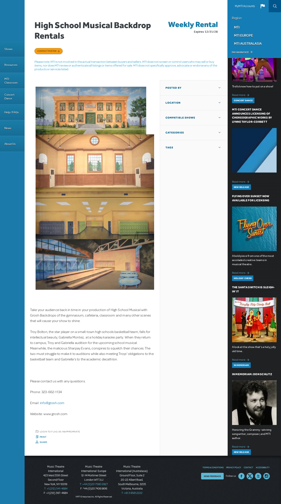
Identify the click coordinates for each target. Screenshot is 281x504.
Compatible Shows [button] (180, 117)
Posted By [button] (174, 87)
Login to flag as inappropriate (60, 431)
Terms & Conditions (212, 467)
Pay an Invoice (240, 52)
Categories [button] (175, 132)
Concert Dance (9, 96)
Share (43, 442)
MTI (237, 27)
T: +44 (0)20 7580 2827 (94, 484)
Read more (241, 94)
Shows (8, 49)
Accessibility (262, 467)
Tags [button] (169, 147)
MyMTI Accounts (245, 6)
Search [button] (275, 6)
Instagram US (266, 476)
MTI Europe (243, 35)
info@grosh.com (52, 403)
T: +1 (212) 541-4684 (55, 488)
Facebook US (241, 476)
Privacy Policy (233, 467)
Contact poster (46, 50)
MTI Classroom (11, 81)
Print (43, 436)
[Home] (12, 20)
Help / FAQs (11, 112)
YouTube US (258, 476)
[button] (262, 6)
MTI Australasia (248, 43)
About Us (10, 144)
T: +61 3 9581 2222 (131, 493)
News (7, 128)
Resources (10, 65)
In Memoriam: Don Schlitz (252, 374)
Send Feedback (212, 476)
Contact (248, 467)
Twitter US (250, 476)
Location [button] (173, 102)
